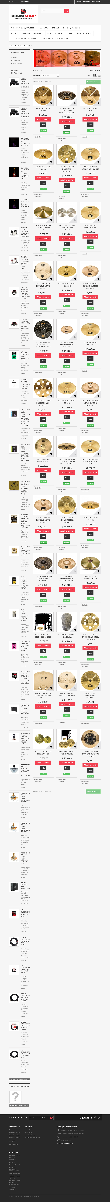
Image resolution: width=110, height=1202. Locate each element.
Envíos (15, 57)
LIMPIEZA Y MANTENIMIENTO (55, 39)
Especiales (12, 1130)
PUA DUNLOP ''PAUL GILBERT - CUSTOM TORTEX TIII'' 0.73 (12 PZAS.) (25, 583)
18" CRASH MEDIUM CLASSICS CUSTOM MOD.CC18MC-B (67, 461)
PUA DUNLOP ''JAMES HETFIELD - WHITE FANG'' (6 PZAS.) (25, 615)
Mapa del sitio (13, 1144)
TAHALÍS (55, 28)
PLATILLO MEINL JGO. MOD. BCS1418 (43, 753)
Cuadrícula (94, 75)
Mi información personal (32, 1137)
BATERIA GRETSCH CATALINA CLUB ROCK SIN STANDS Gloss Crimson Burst (25, 262)
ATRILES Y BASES (54, 33)
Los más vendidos (14, 1135)
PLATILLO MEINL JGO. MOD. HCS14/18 (67, 753)
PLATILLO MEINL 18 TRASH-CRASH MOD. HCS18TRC (90, 637)
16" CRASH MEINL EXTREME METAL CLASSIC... (67, 344)
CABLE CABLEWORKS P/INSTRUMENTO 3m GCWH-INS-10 (27, 912)
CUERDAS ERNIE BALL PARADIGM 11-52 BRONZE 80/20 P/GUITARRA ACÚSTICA (25, 521)
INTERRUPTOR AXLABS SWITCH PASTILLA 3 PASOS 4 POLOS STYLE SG (26, 738)
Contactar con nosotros (83, 1)
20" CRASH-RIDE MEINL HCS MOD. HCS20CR (67, 520)
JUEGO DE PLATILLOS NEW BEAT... (67, 636)
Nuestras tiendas (17, 63)
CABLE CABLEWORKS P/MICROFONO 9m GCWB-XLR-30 (26, 997)
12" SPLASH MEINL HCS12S (43, 168)
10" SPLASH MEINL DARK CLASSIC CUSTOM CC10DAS (66, 110)
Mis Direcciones (30, 1135)
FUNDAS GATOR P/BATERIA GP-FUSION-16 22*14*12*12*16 (26, 82)
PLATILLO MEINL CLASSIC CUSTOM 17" (67, 694)
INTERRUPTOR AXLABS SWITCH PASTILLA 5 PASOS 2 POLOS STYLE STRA (26, 770)
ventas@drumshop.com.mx (65, 1143)
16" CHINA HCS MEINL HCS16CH (67, 285)
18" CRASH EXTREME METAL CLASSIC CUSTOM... (90, 403)
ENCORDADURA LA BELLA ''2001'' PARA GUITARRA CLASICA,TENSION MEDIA (27, 551)
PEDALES (69, 33)
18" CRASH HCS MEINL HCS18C (43, 460)
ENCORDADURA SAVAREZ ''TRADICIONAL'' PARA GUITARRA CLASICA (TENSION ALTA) (26, 488)
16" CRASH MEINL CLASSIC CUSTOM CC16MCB (90, 286)
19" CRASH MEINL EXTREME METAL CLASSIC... (43, 520)
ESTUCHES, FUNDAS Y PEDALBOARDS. (27, 33)
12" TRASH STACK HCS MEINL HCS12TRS (67, 169)
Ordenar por (36, 75)
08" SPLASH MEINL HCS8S (43, 109)
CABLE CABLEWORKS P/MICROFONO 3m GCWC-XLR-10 (26, 941)
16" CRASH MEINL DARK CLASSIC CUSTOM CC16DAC (43, 344)
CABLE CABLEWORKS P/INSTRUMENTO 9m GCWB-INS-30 (27, 969)
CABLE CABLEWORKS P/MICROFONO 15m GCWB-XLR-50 (26, 1053)
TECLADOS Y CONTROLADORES (24, 39)
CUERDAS (44, 28)
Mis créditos (28, 1132)
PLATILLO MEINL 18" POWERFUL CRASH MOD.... (43, 695)
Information (17, 52)
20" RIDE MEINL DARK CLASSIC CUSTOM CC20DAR (43, 578)
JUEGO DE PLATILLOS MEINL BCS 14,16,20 (43, 636)
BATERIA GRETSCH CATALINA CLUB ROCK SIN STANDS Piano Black (25, 232)
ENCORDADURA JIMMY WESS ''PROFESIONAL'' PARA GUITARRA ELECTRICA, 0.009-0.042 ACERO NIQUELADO (26, 417)
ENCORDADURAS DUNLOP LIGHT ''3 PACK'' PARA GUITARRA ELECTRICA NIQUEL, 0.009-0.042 (27, 678)
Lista (99, 75)
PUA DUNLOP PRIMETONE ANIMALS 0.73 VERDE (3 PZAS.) (25, 355)
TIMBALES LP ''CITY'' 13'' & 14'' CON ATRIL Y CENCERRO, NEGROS (25, 383)
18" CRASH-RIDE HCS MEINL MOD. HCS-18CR (90, 461)
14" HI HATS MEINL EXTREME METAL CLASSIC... (43, 286)
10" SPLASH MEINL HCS (90, 109)
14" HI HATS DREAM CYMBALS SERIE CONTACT (67, 227)
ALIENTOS (12, 1189)
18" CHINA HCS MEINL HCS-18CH (67, 402)
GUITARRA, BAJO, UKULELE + (23, 28)
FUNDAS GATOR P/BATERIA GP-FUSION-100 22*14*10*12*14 (26, 112)
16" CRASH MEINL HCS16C (90, 343)
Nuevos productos (16, 72)
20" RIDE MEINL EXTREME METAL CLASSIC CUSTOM (66, 578)
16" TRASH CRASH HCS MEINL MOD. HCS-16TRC (43, 403)
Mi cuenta (29, 1127)
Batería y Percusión (71, 28)
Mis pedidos (28, 1130)
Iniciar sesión (96, 1)
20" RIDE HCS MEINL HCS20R (90, 519)
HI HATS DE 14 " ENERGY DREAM (90, 577)
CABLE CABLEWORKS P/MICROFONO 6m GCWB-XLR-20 (26, 1025)
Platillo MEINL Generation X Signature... (90, 695)
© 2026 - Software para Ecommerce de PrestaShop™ (24, 1196)
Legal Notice (16, 60)
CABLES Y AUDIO (84, 33)
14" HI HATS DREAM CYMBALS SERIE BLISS (43, 227)
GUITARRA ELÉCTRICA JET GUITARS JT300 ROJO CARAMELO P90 (25, 173)
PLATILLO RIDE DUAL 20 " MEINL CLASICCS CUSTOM (90, 754)
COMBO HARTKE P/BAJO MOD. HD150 (25, 885)
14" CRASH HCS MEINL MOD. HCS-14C (90, 168)
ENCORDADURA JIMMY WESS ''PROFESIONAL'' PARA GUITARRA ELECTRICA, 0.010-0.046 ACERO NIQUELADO (26, 452)
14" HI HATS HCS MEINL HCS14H (90, 226)
